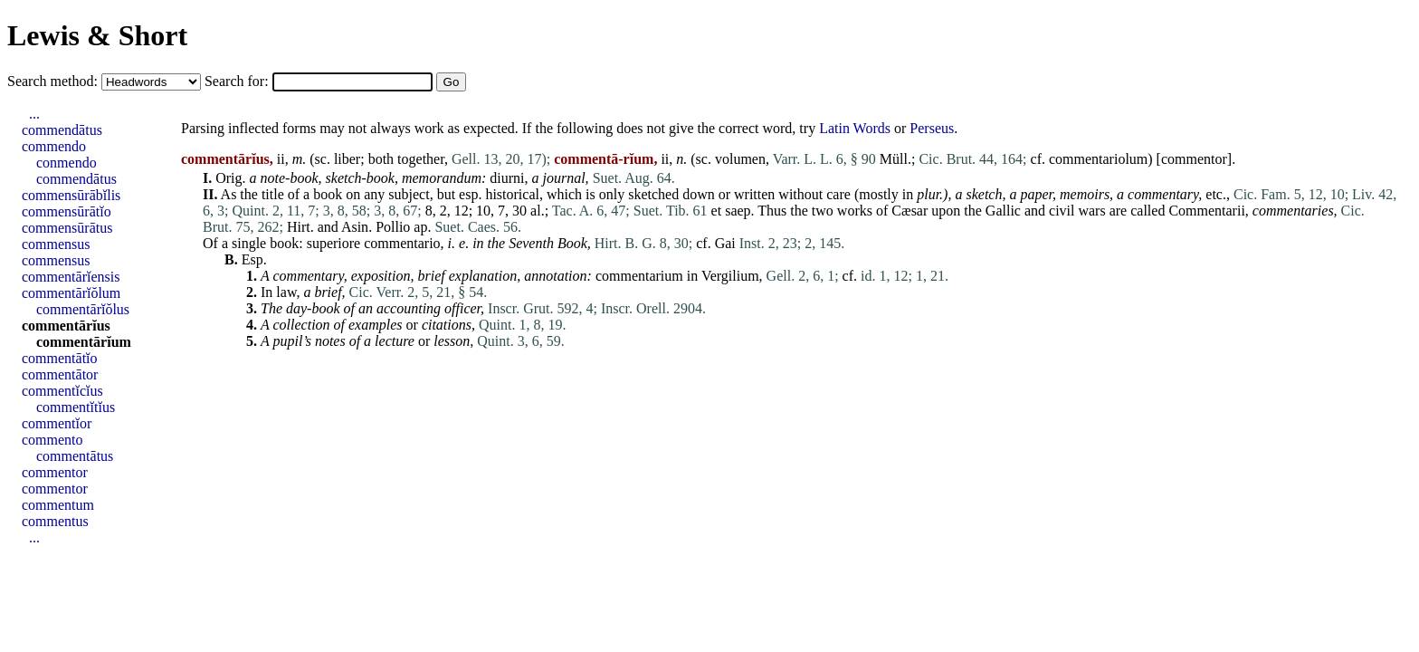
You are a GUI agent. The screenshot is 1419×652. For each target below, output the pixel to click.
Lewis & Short (97, 35)
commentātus (74, 456)
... (34, 113)
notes (330, 341)
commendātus (62, 130)
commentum (58, 505)
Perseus (931, 128)
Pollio (393, 227)
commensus (56, 244)
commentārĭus (66, 325)
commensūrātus (67, 227)
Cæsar (909, 210)
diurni (507, 178)
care (838, 194)
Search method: (54, 81)
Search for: (238, 81)
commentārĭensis (70, 276)
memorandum (441, 178)
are (1118, 210)
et (716, 210)
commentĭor (56, 423)
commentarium (639, 275)
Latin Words (854, 128)
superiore (334, 243)
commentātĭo (60, 358)
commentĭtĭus (75, 407)
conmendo (66, 162)
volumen (740, 159)
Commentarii (1206, 210)
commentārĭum (83, 342)
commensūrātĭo (66, 211)
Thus (771, 210)
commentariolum (1098, 159)
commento (52, 439)
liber (347, 159)
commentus (55, 521)
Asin (354, 227)
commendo (54, 146)
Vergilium (730, 275)
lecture (394, 341)
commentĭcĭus (62, 390)
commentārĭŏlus (82, 309)
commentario (402, 243)
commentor (1194, 159)
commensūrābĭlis (71, 195)
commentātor (60, 374)
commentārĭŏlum (71, 293)
